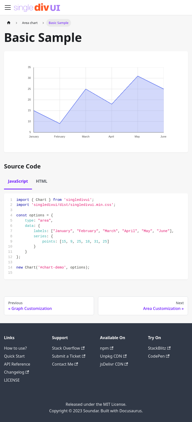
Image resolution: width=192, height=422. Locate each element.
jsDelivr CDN (114, 364)
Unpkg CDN (113, 356)
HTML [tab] (42, 181)
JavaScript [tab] (18, 181)
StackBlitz (159, 348)
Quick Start (14, 356)
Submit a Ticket (68, 356)
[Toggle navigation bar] (8, 7)
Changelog (16, 372)
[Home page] (9, 23)
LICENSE (12, 380)
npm (106, 348)
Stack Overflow (68, 348)
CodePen (159, 356)
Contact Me (65, 364)
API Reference (17, 364)
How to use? (15, 348)
